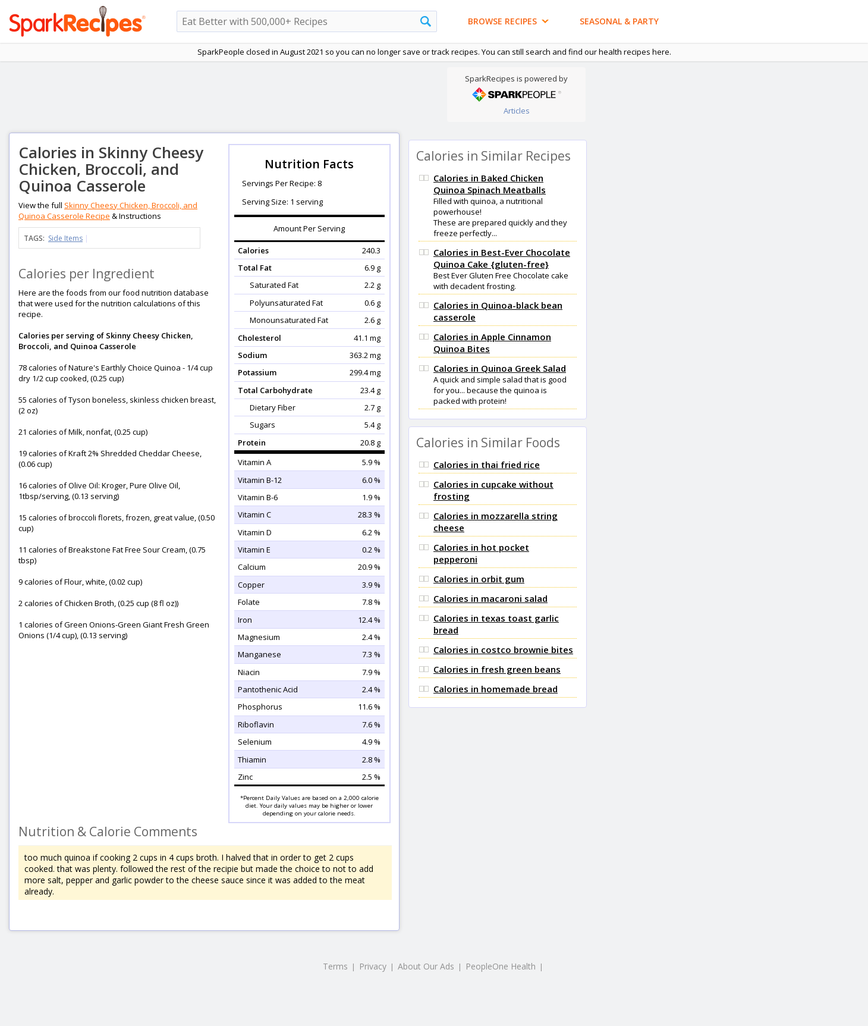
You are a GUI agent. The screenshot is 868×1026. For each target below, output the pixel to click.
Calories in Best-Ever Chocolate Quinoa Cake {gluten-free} (501, 258)
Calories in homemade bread (495, 689)
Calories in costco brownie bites (503, 649)
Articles (517, 110)
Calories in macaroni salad (490, 598)
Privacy (372, 966)
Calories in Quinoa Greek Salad (499, 368)
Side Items (65, 238)
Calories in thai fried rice (486, 464)
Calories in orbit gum (478, 579)
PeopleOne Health (501, 966)
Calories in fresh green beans (497, 669)
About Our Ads (426, 966)
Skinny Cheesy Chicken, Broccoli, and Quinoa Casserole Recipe (107, 210)
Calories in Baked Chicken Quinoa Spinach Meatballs (489, 184)
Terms (335, 966)
